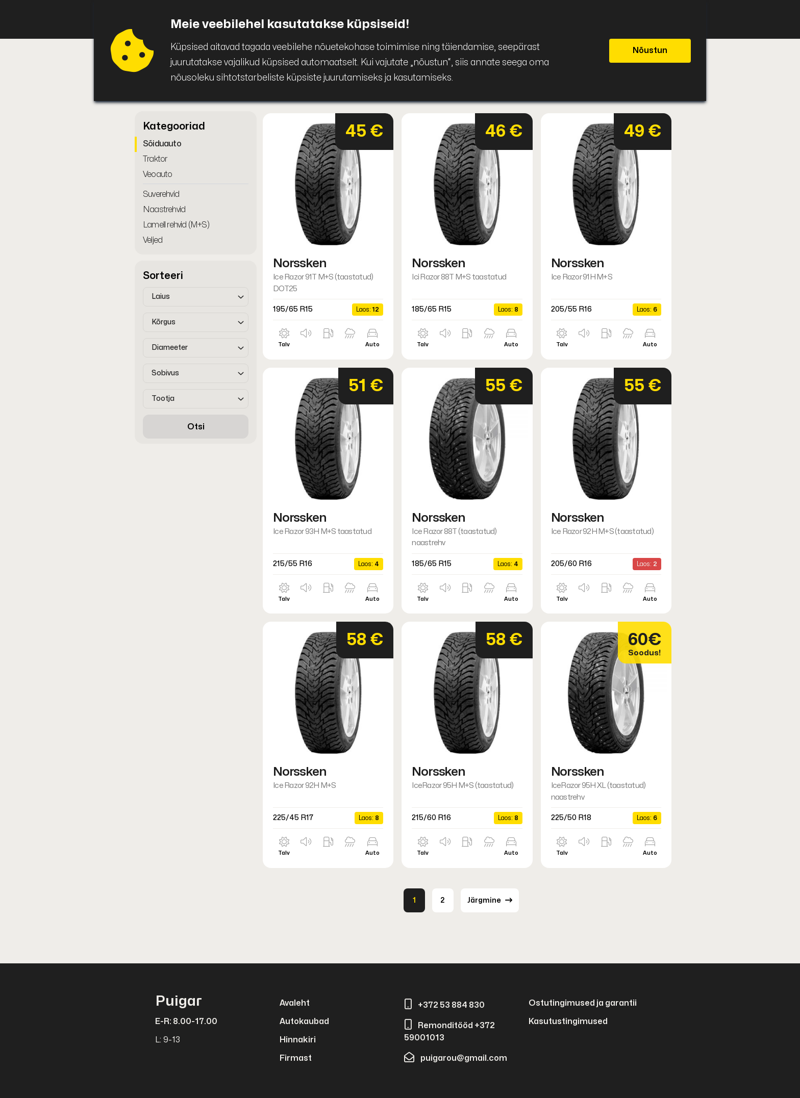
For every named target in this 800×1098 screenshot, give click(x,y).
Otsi (196, 427)
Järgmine (489, 900)
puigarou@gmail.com (455, 1058)
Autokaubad (304, 1021)
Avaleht (295, 1003)
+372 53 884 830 (444, 1005)
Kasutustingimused (568, 1021)
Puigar (178, 1001)
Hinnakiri (298, 1040)
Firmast (296, 1058)
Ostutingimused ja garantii (583, 1003)
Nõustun (650, 50)
